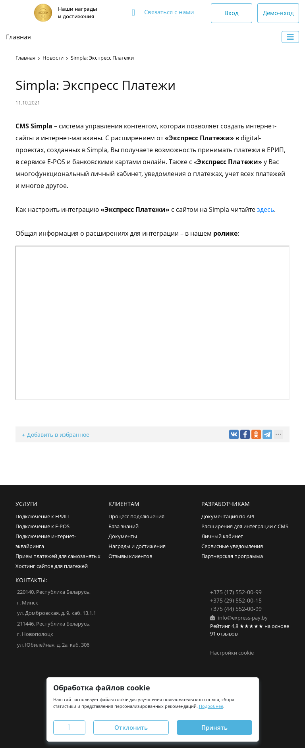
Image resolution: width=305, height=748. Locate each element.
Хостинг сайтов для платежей (51, 566)
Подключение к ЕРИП (42, 516)
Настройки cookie (232, 652)
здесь (265, 209)
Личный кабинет (222, 536)
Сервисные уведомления (232, 546)
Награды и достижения (137, 546)
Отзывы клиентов (130, 556)
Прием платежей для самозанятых (57, 556)
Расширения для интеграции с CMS (244, 526)
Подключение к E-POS (42, 526)
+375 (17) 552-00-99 (236, 592)
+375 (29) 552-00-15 (236, 600)
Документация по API (228, 516)
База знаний (123, 526)
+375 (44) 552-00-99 (236, 608)
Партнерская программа (232, 556)
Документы (122, 536)
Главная (18, 37)
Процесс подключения (136, 516)
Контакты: (31, 580)
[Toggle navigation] (290, 37)
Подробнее (211, 706)
